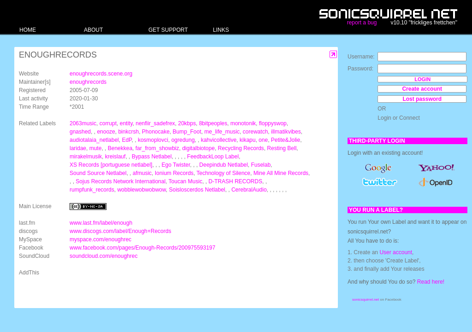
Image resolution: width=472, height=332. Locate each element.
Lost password (422, 99)
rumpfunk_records (92, 189)
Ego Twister (175, 165)
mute (95, 148)
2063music (83, 123)
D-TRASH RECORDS (235, 181)
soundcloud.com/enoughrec (103, 256)
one (263, 140)
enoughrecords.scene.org (101, 73)
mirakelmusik (86, 156)
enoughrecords (88, 82)
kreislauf (115, 156)
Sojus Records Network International (120, 181)
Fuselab (261, 165)
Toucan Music (185, 181)
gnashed (80, 131)
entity (126, 123)
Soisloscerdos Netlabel (197, 189)
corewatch (255, 131)
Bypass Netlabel (152, 156)
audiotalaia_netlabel (94, 140)
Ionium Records (174, 173)
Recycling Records (241, 148)
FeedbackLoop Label (213, 156)
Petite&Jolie (285, 140)
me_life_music (222, 131)
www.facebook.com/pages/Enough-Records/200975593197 (142, 248)
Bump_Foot (187, 131)
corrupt (108, 123)
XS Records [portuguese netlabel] (111, 165)
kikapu (248, 140)
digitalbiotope (198, 148)
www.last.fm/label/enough (101, 223)
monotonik (243, 123)
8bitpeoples (213, 123)
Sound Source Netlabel (98, 173)
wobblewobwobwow (141, 189)
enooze (106, 131)
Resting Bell (281, 148)
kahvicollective (218, 140)
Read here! (430, 282)
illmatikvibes (286, 131)
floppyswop (273, 123)
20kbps (187, 123)
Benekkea (120, 148)
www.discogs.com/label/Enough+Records (120, 231)
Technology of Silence (223, 173)
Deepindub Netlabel (223, 165)
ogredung (183, 140)
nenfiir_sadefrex (155, 123)
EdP (126, 140)
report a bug (362, 22)
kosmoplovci (153, 140)
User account (395, 252)
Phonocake (156, 131)
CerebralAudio (249, 189)
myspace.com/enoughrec (100, 239)
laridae (78, 148)
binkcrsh (128, 131)
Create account (422, 89)
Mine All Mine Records (281, 173)
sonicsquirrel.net (365, 299)
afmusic (142, 173)
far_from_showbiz (157, 148)
